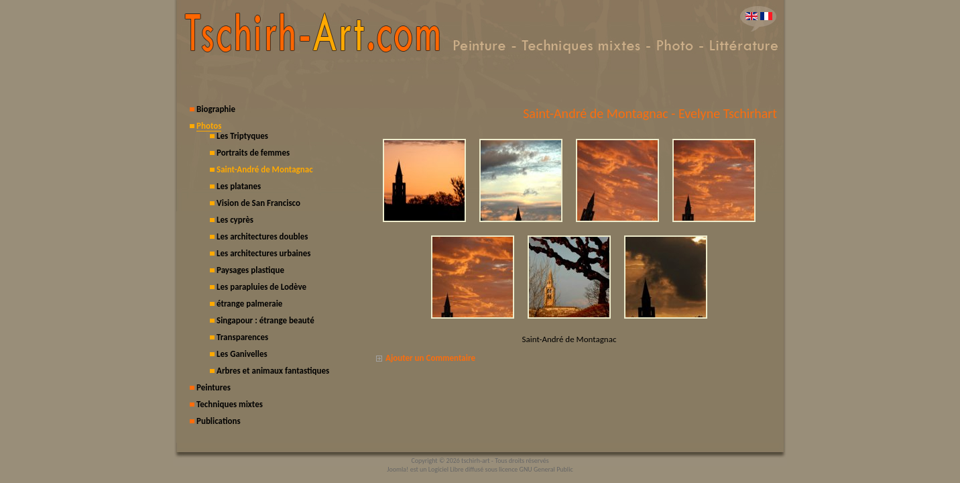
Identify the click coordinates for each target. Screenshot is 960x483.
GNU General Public (546, 469)
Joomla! (397, 469)
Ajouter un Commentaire (430, 358)
